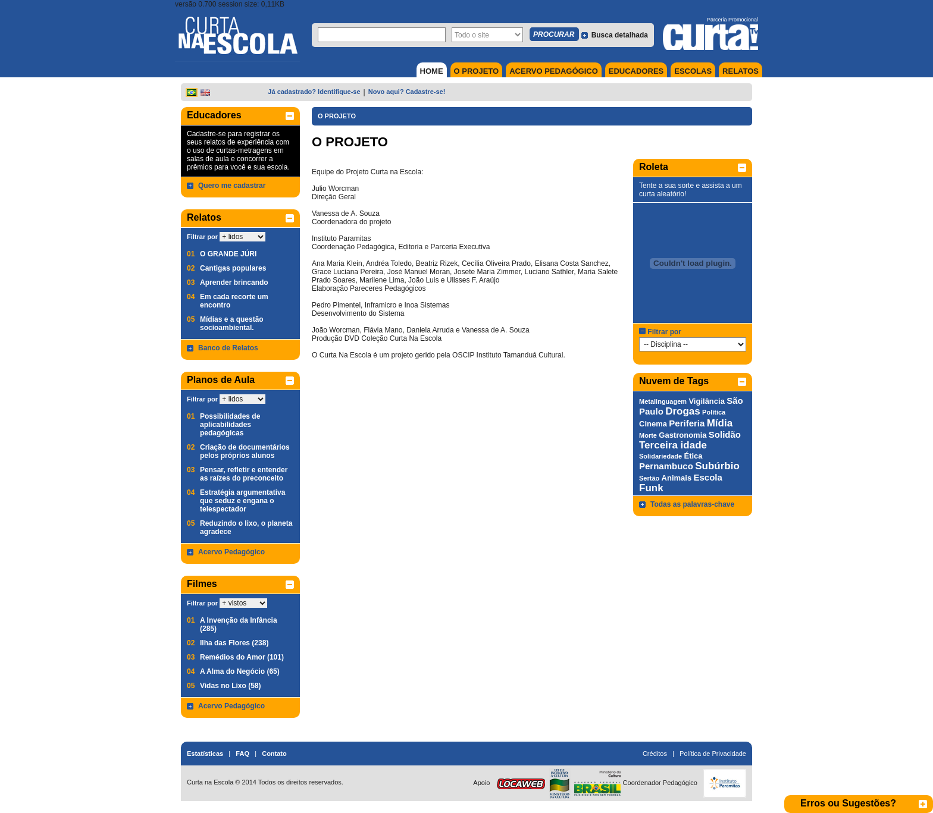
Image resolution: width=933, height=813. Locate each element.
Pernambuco (666, 466)
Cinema (653, 423)
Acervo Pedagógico (231, 552)
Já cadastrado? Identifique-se (314, 91)
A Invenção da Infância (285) (238, 624)
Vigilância (706, 401)
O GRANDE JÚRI (228, 254)
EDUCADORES (636, 71)
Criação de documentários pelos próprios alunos (245, 451)
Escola (708, 477)
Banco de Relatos (228, 348)
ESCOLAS (693, 71)
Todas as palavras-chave (692, 504)
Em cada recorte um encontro (234, 301)
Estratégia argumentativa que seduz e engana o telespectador (242, 500)
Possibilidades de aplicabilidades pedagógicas (230, 424)
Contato (274, 753)
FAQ (242, 753)
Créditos (655, 753)
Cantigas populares (233, 268)
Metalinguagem (663, 401)
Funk (651, 488)
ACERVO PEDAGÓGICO (553, 71)
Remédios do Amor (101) (242, 657)
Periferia (687, 423)
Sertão (649, 478)
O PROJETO (476, 71)
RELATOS (740, 71)
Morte (648, 435)
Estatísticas (205, 753)
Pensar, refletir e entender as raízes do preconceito (243, 474)
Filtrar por (202, 236)
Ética (693, 455)
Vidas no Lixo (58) (230, 686)
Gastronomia (682, 435)
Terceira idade (673, 445)
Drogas (682, 411)
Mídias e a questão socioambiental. (232, 323)
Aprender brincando (234, 282)
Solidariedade (660, 456)
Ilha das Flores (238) (234, 643)
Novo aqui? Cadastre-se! (407, 91)
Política (713, 412)
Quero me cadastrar (231, 185)
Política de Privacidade (713, 753)
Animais (677, 477)
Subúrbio (717, 466)
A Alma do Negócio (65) (240, 671)
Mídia (719, 423)
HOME (431, 71)
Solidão (725, 434)
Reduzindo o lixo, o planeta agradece (246, 527)
